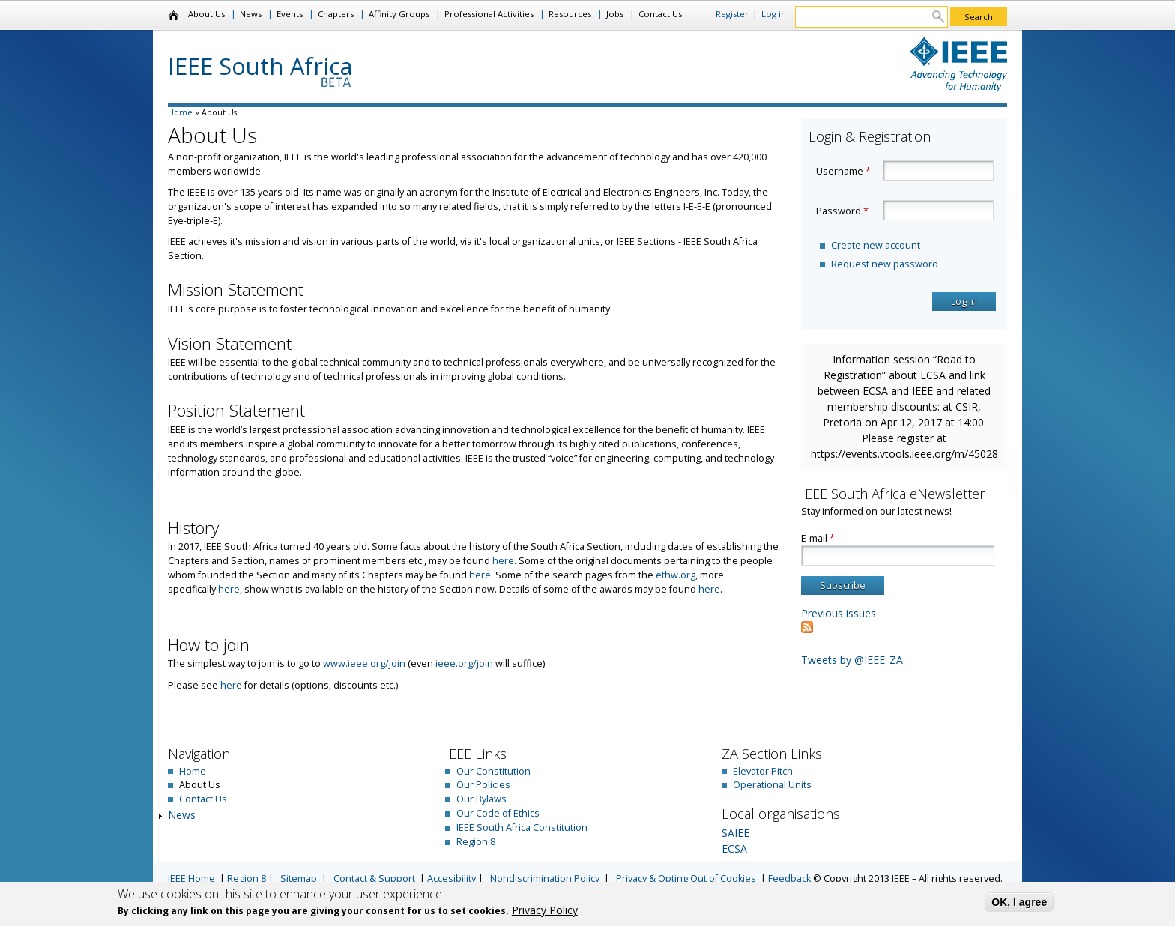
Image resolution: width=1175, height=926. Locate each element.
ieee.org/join (464, 663)
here (503, 560)
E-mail (818, 538)
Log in (773, 13)
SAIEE (735, 833)
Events (290, 13)
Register (732, 13)
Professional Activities (489, 13)
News (251, 13)
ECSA (734, 848)
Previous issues (838, 613)
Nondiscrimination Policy (544, 878)
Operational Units (772, 784)
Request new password (884, 264)
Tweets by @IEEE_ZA (852, 660)
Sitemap (298, 878)
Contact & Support (374, 878)
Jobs (614, 13)
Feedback (789, 878)
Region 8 (475, 841)
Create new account (875, 245)
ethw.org (675, 575)
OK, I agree (1019, 902)
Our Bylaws (481, 799)
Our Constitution (493, 771)
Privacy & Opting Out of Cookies (686, 878)
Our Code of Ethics (498, 813)
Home (174, 15)
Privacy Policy (545, 910)
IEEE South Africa (260, 66)
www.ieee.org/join (364, 663)
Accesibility (451, 878)
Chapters (336, 13)
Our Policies (483, 784)
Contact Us (660, 13)
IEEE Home (191, 878)
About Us (206, 13)
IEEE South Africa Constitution (522, 827)
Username (843, 171)
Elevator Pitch (763, 771)
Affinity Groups (399, 13)
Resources (570, 13)
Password (842, 211)
